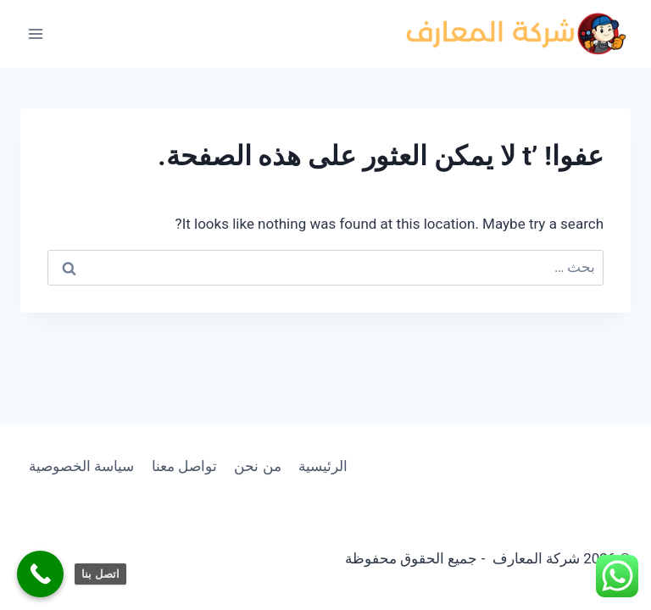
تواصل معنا (184, 466)
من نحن (257, 466)
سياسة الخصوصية (81, 466)
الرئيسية (323, 466)
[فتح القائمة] (36, 33)
